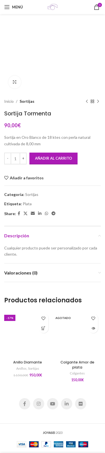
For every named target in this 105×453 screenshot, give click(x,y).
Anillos (21, 368)
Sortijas (27, 101)
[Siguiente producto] (98, 101)
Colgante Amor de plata (77, 365)
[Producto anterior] (87, 101)
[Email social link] (32, 213)
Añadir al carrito (53, 158)
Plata (27, 203)
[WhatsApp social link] (46, 213)
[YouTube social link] (52, 403)
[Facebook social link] (19, 213)
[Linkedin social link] (39, 213)
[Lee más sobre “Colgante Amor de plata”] (93, 328)
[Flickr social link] (80, 403)
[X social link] (25, 213)
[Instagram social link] (38, 403)
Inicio (9, 101)
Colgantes (77, 373)
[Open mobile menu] (13, 7)
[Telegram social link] (53, 213)
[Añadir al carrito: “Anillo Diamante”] (43, 328)
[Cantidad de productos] (15, 158)
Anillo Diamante (27, 362)
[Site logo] (52, 6)
